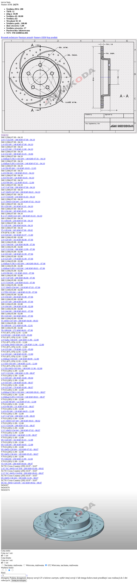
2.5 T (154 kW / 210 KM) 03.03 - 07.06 (18, 283)
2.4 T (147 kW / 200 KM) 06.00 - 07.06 (18, 278)
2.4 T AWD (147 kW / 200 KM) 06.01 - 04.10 (20, 192)
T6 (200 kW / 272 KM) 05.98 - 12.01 (17, 325)
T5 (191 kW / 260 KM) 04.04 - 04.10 (17, 225)
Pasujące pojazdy (26, 37)
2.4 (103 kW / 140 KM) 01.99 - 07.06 (17, 254)
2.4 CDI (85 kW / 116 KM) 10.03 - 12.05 (18, 168)
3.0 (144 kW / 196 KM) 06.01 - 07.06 (17, 311)
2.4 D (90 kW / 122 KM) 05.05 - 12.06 (17, 182)
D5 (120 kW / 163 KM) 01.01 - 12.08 (17, 440)
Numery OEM (40, 37)
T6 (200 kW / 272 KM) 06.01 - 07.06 (17, 330)
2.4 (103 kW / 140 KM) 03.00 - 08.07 (17, 383)
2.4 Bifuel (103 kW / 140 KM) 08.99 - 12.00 (20, 359)
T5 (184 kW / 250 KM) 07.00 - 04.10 (17, 221)
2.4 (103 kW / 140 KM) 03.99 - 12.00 (17, 354)
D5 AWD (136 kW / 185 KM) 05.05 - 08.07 (19, 454)
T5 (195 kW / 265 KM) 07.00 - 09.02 (17, 230)
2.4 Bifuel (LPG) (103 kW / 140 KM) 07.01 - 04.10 (23, 163)
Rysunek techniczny (9, 37)
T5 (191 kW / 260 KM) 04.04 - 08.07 (17, 464)
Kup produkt (52, 37)
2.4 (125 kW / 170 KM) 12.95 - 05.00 (17, 349)
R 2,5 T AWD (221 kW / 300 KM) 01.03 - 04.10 (21, 216)
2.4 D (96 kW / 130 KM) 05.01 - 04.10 (17, 173)
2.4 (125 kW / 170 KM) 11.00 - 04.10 (17, 149)
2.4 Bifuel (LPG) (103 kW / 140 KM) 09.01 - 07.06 (23, 268)
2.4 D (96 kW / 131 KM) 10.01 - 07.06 (17, 273)
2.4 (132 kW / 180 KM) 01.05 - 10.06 (17, 154)
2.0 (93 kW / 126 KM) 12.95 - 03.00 (16, 335)
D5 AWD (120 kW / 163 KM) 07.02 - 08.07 (19, 449)
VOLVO (4, 135)
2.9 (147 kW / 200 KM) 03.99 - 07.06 (17, 302)
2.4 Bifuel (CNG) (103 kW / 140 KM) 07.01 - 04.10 (23, 159)
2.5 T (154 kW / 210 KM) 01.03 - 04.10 (18, 197)
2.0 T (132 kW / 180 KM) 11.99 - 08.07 (18, 373)
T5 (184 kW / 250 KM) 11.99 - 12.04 (17, 459)
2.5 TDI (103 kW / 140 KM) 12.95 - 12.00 (19, 364)
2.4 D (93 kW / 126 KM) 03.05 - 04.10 (17, 178)
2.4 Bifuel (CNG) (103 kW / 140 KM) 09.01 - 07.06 (23, 263)
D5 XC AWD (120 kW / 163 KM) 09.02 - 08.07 (21, 483)
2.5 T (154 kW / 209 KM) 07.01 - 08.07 (18, 425)
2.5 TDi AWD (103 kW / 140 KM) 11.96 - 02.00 (21, 368)
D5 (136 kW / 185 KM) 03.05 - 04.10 (17, 211)
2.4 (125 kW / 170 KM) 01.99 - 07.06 (17, 259)
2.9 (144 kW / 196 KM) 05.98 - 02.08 (17, 306)
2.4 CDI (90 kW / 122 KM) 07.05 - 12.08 (18, 402)
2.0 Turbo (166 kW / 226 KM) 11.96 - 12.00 (20, 340)
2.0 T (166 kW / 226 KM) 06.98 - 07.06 (18, 244)
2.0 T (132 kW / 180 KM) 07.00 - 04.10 (18, 140)
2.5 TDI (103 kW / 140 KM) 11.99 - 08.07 (19, 435)
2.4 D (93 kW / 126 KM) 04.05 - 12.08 (17, 411)
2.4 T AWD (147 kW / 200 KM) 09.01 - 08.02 (20, 421)
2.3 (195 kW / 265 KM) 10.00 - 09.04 (17, 378)
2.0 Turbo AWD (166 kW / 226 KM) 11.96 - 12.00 (22, 344)
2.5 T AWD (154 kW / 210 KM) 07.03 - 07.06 (20, 287)
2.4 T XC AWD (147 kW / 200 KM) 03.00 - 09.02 (22, 468)
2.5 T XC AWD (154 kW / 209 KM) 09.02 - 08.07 (22, 473)
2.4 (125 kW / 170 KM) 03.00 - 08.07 (17, 387)
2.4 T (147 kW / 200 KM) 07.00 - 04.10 (18, 187)
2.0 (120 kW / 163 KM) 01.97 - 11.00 (17, 235)
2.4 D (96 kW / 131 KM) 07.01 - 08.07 (17, 406)
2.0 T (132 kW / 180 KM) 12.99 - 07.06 (18, 249)
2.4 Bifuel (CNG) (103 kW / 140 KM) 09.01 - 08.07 (23, 392)
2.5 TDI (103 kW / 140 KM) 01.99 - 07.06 (19, 292)
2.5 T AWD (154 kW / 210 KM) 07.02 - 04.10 (20, 202)
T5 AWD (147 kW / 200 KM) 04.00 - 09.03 (19, 321)
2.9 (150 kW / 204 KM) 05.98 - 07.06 (17, 297)
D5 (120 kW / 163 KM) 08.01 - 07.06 (17, 316)
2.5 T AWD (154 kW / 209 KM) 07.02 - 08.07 (20, 430)
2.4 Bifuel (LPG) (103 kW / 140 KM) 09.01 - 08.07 (23, 397)
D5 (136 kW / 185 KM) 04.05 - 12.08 (17, 445)
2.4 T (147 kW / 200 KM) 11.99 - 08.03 (18, 416)
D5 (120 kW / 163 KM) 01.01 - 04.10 (17, 206)
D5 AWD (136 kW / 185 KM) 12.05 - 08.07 (19, 478)
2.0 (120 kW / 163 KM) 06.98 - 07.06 (17, 240)
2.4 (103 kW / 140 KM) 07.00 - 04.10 (17, 144)
